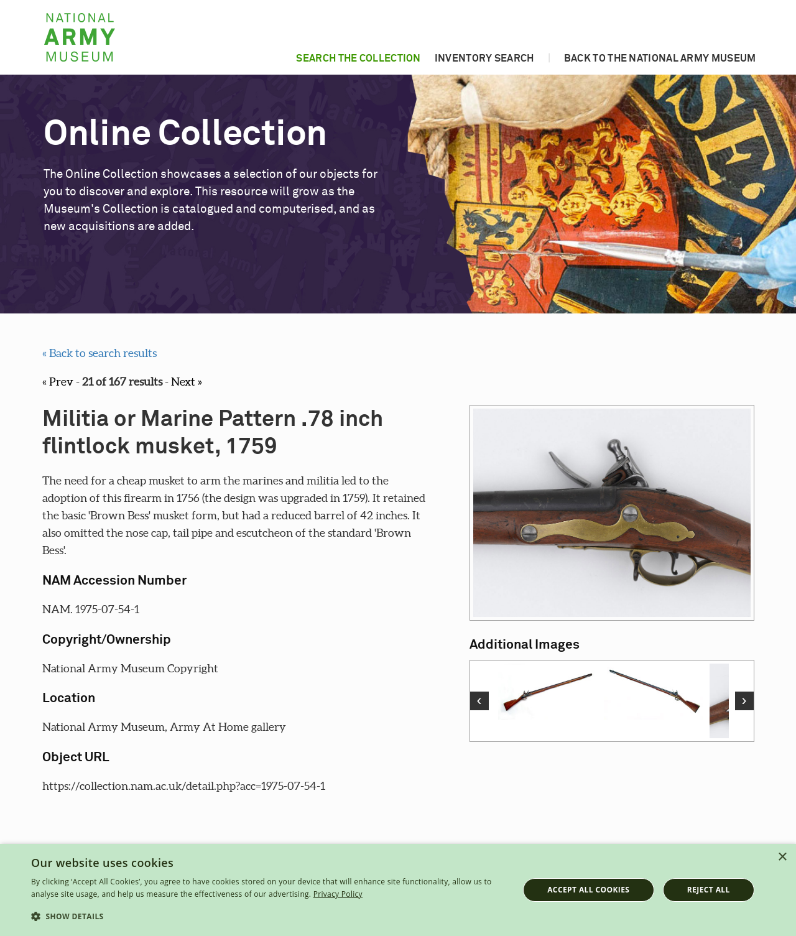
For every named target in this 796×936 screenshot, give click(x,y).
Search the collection (358, 58)
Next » (186, 381)
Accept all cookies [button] (588, 889)
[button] (267, 917)
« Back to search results (99, 352)
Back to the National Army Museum (660, 58)
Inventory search (484, 58)
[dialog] (398, 890)
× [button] (782, 857)
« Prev (57, 381)
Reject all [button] (708, 889)
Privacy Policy (338, 894)
